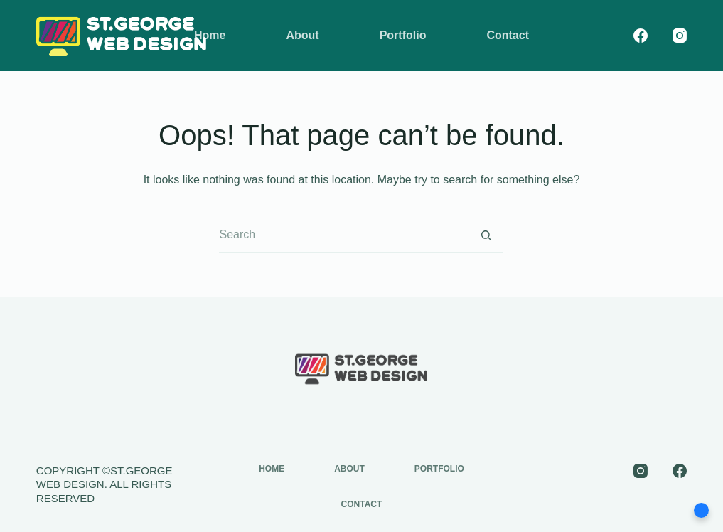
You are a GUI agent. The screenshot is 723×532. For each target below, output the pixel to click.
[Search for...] (343, 235)
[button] (701, 510)
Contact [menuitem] (507, 35)
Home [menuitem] (209, 35)
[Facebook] (640, 35)
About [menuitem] (302, 35)
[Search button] (485, 235)
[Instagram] (680, 35)
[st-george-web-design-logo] (121, 35)
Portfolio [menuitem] (403, 35)
